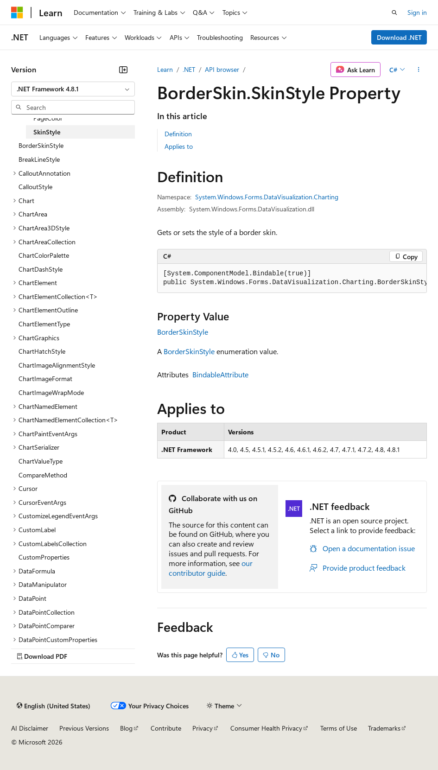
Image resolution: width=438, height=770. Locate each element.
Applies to (179, 146)
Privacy (202, 728)
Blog (126, 728)
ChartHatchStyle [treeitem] (42, 351)
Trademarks (384, 728)
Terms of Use (338, 728)
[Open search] (394, 12)
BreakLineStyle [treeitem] (39, 159)
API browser (222, 69)
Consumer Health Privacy (266, 728)
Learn (165, 69)
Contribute (166, 728)
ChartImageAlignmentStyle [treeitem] (57, 365)
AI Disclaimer (29, 728)
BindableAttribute (220, 374)
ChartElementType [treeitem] (44, 323)
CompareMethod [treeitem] (43, 475)
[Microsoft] (17, 12)
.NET (189, 69)
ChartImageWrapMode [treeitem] (51, 392)
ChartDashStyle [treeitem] (41, 269)
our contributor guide (211, 568)
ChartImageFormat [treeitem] (45, 378)
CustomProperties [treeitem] (44, 557)
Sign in (417, 12)
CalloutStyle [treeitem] (35, 186)
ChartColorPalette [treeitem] (44, 255)
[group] (292, 278)
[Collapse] (123, 69)
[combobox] (73, 89)
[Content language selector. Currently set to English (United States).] (53, 706)
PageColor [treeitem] (48, 118)
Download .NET (399, 37)
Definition (178, 133)
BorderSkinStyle (182, 332)
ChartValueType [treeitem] (41, 461)
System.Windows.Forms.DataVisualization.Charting (266, 196)
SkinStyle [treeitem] (46, 131)
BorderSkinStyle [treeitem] (41, 145)
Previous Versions (84, 728)
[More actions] (419, 69)
